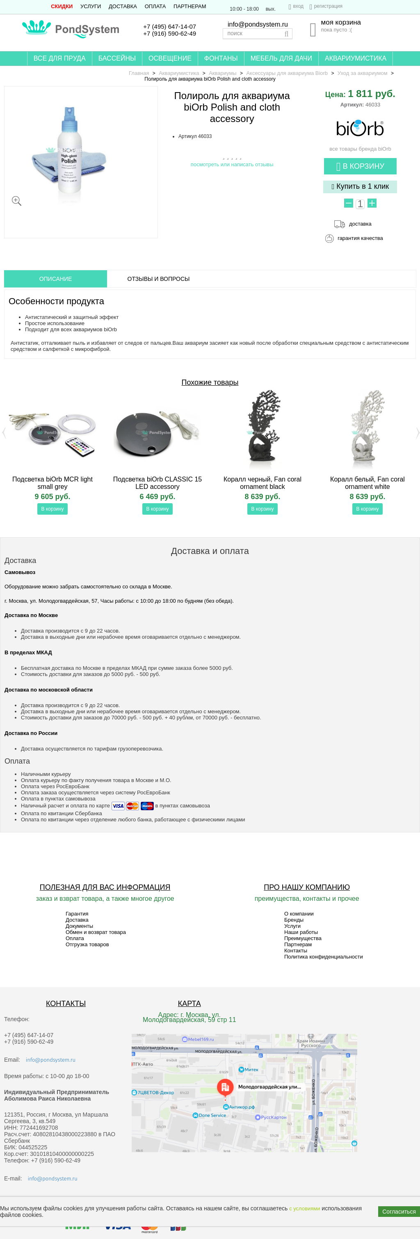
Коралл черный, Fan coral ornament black (262, 483)
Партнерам (189, 6)
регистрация (328, 6)
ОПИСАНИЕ (55, 279)
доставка (360, 224)
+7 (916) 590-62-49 (169, 33)
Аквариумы (222, 73)
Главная (139, 73)
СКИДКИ (62, 6)
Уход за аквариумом (363, 73)
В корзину (360, 167)
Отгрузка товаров (87, 944)
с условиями (304, 1208)
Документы (79, 926)
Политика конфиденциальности (323, 957)
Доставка (123, 6)
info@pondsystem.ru (258, 24)
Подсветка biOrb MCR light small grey (52, 483)
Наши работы (301, 932)
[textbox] (257, 33)
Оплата (155, 6)
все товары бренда (360, 146)
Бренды (294, 920)
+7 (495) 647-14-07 (169, 26)
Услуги (90, 6)
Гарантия (77, 914)
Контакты (295, 950)
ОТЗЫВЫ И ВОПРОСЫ (159, 279)
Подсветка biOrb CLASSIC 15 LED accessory (157, 483)
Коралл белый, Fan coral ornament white (367, 483)
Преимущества (303, 938)
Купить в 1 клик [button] (360, 186)
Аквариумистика (179, 73)
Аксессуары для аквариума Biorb (287, 73)
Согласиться (399, 1211)
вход (298, 6)
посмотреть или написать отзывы (232, 164)
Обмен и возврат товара (96, 932)
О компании (299, 914)
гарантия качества (360, 238)
